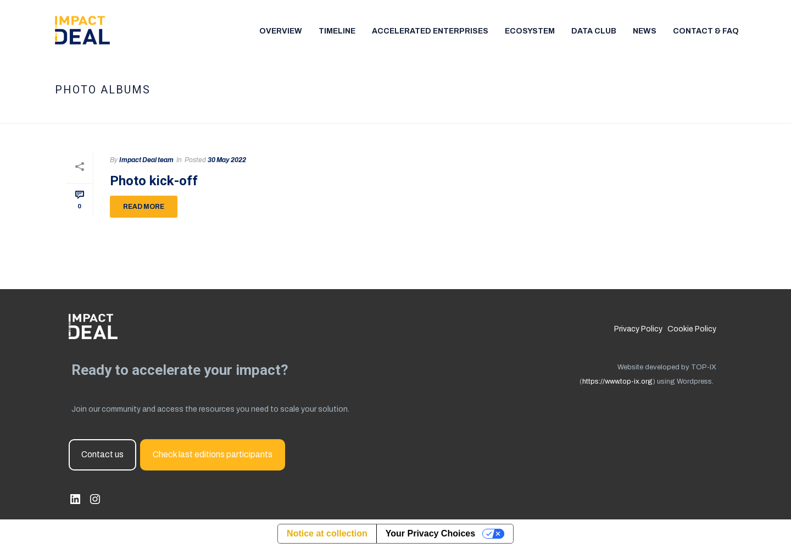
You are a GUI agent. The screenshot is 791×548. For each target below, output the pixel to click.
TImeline (337, 31)
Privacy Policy (638, 329)
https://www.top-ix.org (617, 381)
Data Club (593, 31)
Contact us (102, 454)
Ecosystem (530, 31)
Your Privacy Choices (430, 533)
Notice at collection (327, 533)
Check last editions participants (212, 454)
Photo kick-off (154, 181)
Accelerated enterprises (430, 31)
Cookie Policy (691, 329)
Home (663, 113)
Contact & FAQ (706, 31)
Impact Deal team (146, 160)
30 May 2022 (227, 160)
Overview (280, 31)
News (644, 31)
